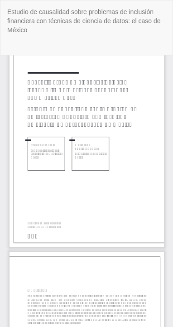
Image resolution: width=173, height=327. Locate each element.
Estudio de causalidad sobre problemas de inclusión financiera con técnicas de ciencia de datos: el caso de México (84, 21)
